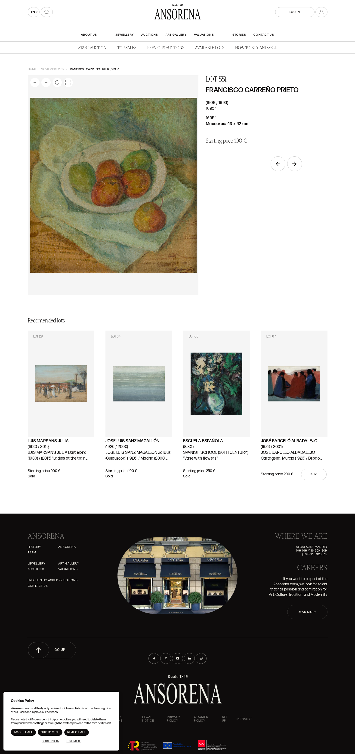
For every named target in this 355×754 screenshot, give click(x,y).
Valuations (204, 35)
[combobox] (33, 12)
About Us (89, 35)
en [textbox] (33, 12)
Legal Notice (148, 718)
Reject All (76, 732)
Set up (225, 718)
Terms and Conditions (113, 718)
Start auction (92, 47)
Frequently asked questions (53, 580)
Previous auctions (165, 47)
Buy (314, 474)
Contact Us (263, 35)
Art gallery (176, 35)
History (34, 547)
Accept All (23, 732)
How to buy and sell (256, 47)
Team (32, 552)
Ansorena (67, 547)
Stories (239, 35)
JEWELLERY (124, 35)
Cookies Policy (201, 718)
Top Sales (126, 47)
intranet (244, 719)
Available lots (209, 47)
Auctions (149, 35)
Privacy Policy (173, 718)
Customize (50, 732)
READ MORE (307, 612)
